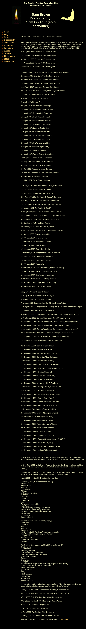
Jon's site (64, 619)
